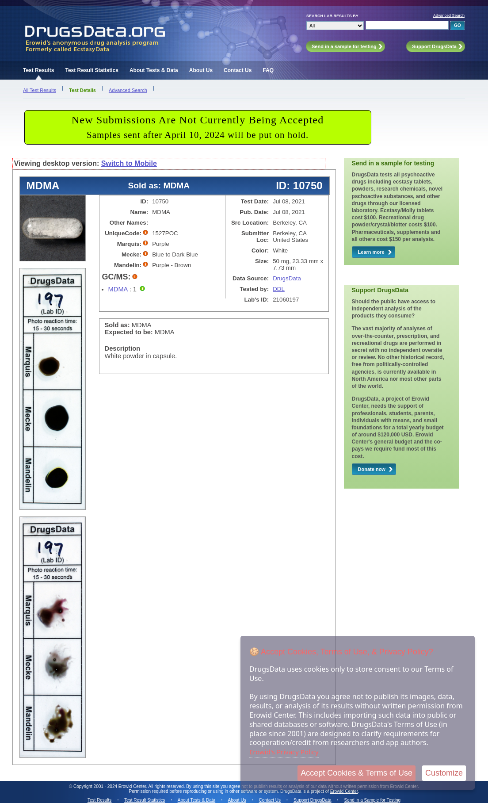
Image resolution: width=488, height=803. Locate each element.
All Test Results (39, 90)
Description (123, 348)
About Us (201, 70)
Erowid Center (344, 791)
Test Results (38, 70)
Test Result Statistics (91, 70)
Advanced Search (449, 15)
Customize (444, 773)
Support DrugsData (313, 800)
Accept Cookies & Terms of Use (356, 773)
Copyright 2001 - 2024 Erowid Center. (110, 786)
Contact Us (238, 70)
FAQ (268, 70)
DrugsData (287, 278)
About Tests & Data (154, 70)
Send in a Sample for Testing (372, 800)
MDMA (118, 289)
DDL (279, 289)
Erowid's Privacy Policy (284, 751)
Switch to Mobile (129, 163)
